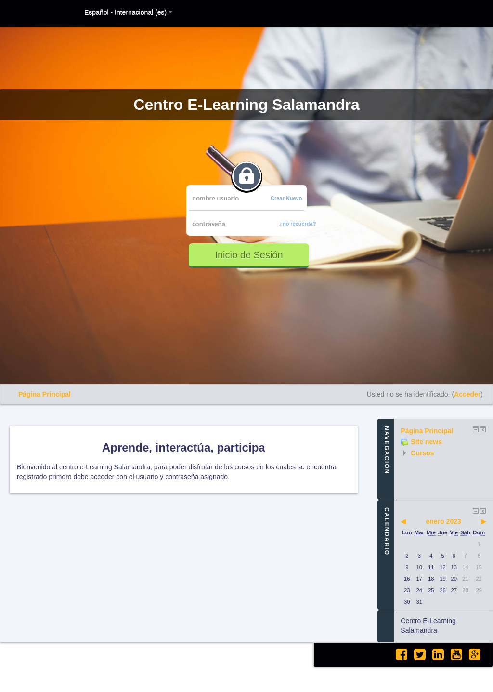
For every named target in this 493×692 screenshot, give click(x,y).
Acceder (467, 394)
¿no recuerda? (297, 223)
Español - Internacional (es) (128, 12)
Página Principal (44, 394)
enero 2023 (443, 521)
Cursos (422, 453)
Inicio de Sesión (249, 255)
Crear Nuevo (286, 198)
